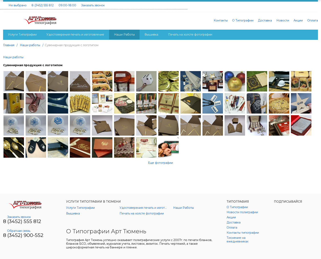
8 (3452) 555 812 (43, 5)
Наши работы (13, 57)
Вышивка (151, 34)
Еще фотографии (160, 163)
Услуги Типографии (22, 34)
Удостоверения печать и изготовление (75, 34)
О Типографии (242, 20)
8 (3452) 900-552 (23, 235)
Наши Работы (124, 34)
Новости (282, 20)
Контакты (221, 20)
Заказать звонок (93, 5)
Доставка (265, 20)
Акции (298, 20)
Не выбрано (18, 5)
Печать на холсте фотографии (190, 34)
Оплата (312, 20)
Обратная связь (16, 231)
